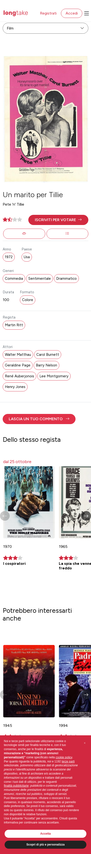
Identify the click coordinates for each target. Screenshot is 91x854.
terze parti (68, 761)
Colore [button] (27, 300)
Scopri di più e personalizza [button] (45, 844)
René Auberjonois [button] (19, 376)
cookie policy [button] (64, 757)
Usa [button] (27, 257)
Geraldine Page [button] (17, 365)
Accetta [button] (45, 833)
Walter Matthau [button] (18, 354)
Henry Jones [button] (15, 387)
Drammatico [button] (66, 278)
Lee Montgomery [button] (53, 376)
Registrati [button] (48, 13)
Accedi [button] (72, 13)
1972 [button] (9, 257)
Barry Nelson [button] (46, 365)
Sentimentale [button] (39, 278)
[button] (58, 220)
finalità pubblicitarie (16, 785)
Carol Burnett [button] (47, 354)
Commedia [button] (14, 278)
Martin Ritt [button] (14, 325)
